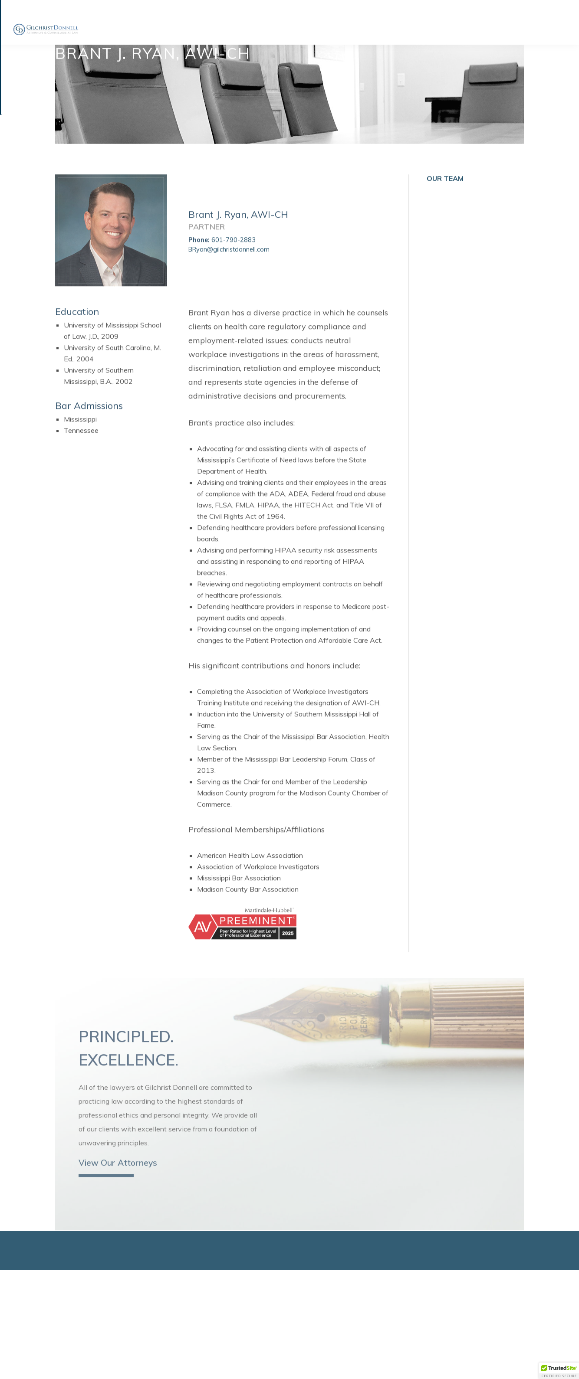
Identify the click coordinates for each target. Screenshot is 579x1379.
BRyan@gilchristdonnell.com (229, 260)
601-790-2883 (233, 251)
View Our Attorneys (118, 1178)
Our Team (445, 189)
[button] (559, 1371)
